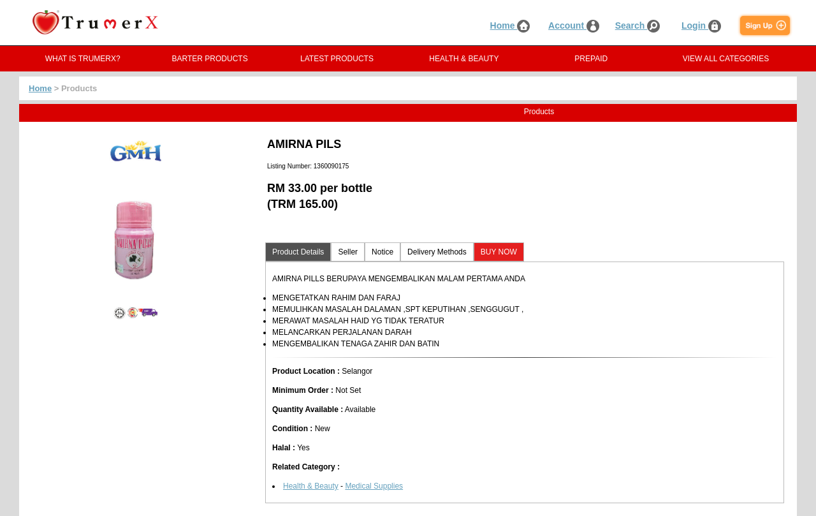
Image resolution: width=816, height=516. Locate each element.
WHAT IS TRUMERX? (82, 58)
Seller (348, 251)
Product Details (298, 251)
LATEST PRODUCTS (337, 58)
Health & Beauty (311, 486)
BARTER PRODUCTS (210, 58)
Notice (382, 251)
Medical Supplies (374, 486)
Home (510, 25)
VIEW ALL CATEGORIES (726, 58)
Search (637, 25)
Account (573, 25)
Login (701, 25)
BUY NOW (499, 251)
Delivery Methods (437, 251)
